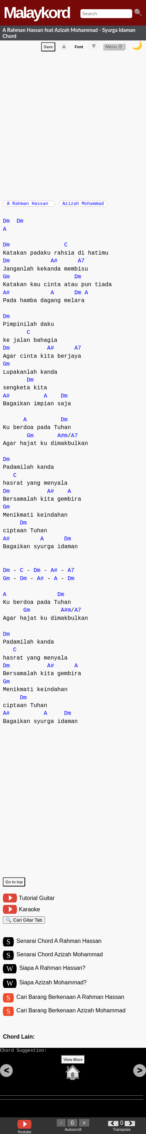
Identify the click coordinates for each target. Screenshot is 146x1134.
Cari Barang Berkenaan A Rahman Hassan (70, 1006)
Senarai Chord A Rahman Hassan (58, 948)
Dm (6, 225)
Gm (6, 280)
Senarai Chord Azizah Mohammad (59, 962)
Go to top (14, 885)
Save (48, 48)
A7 (81, 264)
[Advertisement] (73, 126)
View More (73, 1073)
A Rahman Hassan (29, 205)
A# (54, 264)
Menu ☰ (114, 48)
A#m (62, 439)
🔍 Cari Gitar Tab (24, 924)
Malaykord (37, 13)
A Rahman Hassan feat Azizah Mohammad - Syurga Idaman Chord (68, 33)
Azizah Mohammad (83, 205)
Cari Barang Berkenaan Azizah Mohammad (70, 1020)
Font (79, 48)
